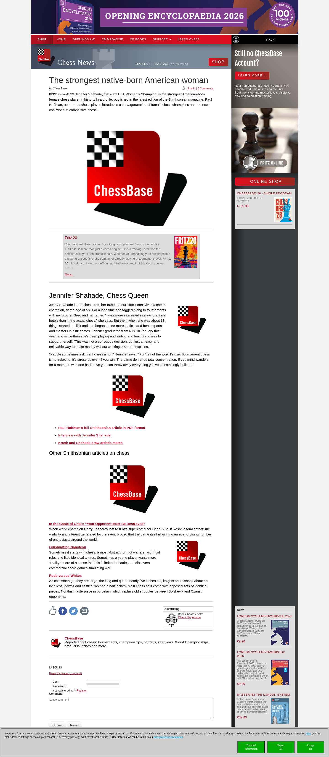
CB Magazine (112, 39)
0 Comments (205, 88)
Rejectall (280, 747)
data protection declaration (168, 737)
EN (177, 64)
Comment (55, 693)
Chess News (75, 62)
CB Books (138, 39)
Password (59, 686)
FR (186, 64)
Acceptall (310, 747)
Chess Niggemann (189, 617)
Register (82, 690)
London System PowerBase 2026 (264, 616)
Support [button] (162, 39)
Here (308, 733)
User (56, 681)
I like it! (191, 88)
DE (172, 64)
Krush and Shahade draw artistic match (90, 443)
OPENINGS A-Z (84, 39)
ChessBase (74, 638)
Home (61, 39)
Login (270, 40)
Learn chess (189, 39)
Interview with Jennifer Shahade (84, 435)
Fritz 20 (71, 238)
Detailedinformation (251, 747)
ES (182, 64)
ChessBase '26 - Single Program (264, 193)
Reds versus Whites (65, 575)
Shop (42, 39)
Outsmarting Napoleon (67, 547)
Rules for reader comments (65, 673)
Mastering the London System (263, 694)
